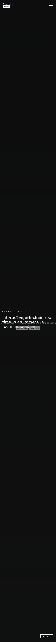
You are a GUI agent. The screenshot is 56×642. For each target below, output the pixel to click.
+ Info (46, 636)
